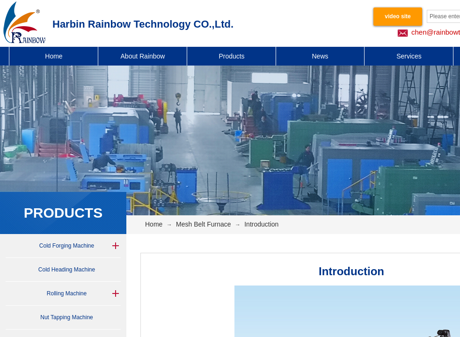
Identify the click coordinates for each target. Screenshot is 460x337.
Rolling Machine (67, 293)
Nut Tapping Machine (66, 317)
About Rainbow (143, 56)
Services (409, 56)
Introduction (261, 224)
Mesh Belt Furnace (203, 224)
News (320, 56)
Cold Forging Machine (66, 245)
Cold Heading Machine (66, 269)
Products (231, 56)
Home (53, 56)
